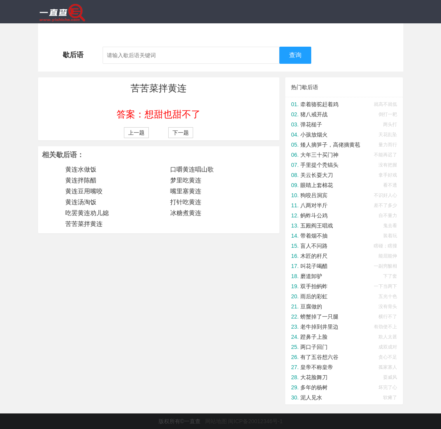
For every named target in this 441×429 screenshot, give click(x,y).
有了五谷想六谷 (319, 357)
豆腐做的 (311, 306)
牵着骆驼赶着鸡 (319, 104)
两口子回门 (314, 347)
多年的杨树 (314, 387)
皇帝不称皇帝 (316, 367)
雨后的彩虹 (314, 296)
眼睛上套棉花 (316, 185)
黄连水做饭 (80, 169)
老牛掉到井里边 (319, 327)
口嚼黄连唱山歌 (192, 169)
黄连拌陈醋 (80, 180)
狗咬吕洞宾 (314, 195)
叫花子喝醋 (314, 266)
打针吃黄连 (185, 202)
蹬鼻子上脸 (314, 337)
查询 (295, 55)
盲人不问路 (314, 246)
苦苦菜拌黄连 (84, 224)
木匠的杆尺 (314, 256)
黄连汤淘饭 (80, 202)
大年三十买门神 (319, 155)
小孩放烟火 (314, 134)
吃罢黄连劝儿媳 (87, 213)
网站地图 (216, 421)
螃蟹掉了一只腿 (319, 316)
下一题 (181, 133)
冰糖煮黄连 (185, 213)
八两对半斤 (314, 205)
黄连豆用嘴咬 (84, 191)
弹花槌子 (311, 124)
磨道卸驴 (311, 276)
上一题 (136, 133)
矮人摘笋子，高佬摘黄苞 (330, 145)
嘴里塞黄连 (185, 191)
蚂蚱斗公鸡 (314, 215)
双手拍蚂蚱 (314, 286)
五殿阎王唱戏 (316, 225)
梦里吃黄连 (185, 180)
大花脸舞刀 (314, 377)
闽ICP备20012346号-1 (255, 421)
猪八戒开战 (314, 114)
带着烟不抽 (314, 236)
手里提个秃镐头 (319, 165)
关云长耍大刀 (316, 175)
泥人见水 (311, 397)
